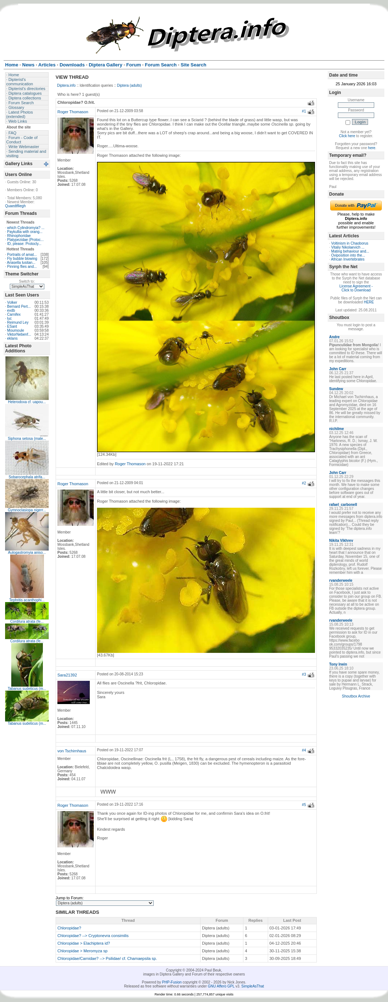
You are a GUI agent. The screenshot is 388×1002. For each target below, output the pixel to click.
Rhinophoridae (19, 236)
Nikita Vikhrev (341, 541)
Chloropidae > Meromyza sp (82, 951)
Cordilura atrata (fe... (27, 621)
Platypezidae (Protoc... (25, 240)
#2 (304, 483)
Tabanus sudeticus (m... (27, 689)
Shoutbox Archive (356, 696)
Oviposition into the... (348, 255)
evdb (11, 310)
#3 (304, 674)
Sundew (336, 389)
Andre (334, 337)
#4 (304, 750)
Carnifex (14, 314)
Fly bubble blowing (22, 259)
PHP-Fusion (172, 982)
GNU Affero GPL (221, 986)
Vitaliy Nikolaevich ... (348, 247)
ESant (12, 326)
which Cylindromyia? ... (26, 228)
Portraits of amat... (22, 255)
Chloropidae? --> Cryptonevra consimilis (93, 935)
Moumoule (15, 330)
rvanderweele (340, 580)
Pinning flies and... (22, 267)
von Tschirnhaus (71, 751)
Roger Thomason (72, 112)
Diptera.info (66, 85)
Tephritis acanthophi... (26, 600)
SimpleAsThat (252, 986)
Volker (12, 302)
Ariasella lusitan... (21, 263)
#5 (304, 805)
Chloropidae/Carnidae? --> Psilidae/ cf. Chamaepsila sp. (107, 958)
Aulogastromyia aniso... (27, 553)
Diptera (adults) (129, 85)
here (371, 148)
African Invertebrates (347, 259)
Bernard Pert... (19, 306)
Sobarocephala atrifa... (27, 477)
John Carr (337, 369)
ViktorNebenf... (19, 334)
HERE (369, 302)
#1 (304, 111)
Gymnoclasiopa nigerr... (27, 510)
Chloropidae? (69, 928)
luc (9, 318)
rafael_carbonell (343, 505)
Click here (347, 136)
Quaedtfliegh (15, 206)
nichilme (336, 429)
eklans (12, 338)
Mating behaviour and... (350, 251)
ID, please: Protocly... (24, 244)
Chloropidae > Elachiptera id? (83, 943)
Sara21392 (67, 675)
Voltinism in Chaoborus (349, 243)
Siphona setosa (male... (27, 439)
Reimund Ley (18, 322)
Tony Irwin (338, 664)
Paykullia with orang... (25, 232)
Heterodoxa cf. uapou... (27, 402)
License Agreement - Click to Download (356, 288)
